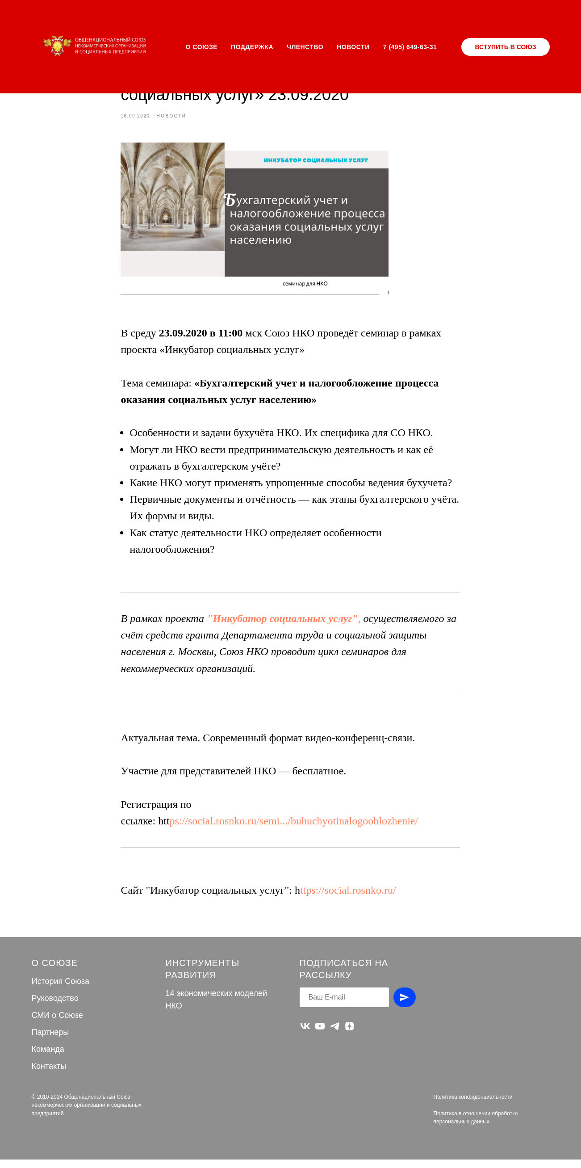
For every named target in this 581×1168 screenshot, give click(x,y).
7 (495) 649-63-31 (410, 46)
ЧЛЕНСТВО (305, 46)
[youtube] (320, 1034)
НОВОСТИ (353, 46)
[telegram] (334, 1034)
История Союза (61, 989)
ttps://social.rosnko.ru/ (348, 894)
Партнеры (50, 1040)
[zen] (349, 1034)
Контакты (49, 1074)
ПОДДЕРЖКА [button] (252, 46)
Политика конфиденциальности (473, 1105)
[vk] (305, 1034)
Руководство (55, 1006)
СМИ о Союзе (57, 1023)
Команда (48, 1057)
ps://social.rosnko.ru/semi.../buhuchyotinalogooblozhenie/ (294, 825)
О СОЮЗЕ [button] (201, 46)
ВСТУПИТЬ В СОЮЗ (505, 46)
